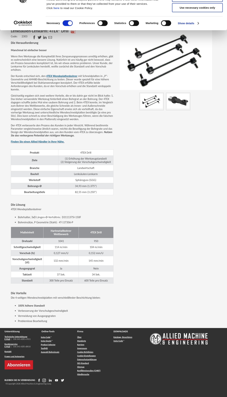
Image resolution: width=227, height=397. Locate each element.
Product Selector (48, 344)
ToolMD (44, 348)
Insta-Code (45, 337)
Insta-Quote (46, 341)
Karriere (80, 344)
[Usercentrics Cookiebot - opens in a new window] (22, 45)
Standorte (81, 341)
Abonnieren (18, 365)
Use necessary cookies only (197, 29)
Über (79, 337)
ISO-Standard (83, 363)
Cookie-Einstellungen (86, 356)
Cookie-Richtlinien (85, 352)
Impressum (82, 348)
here (57, 29)
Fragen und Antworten (14, 356)
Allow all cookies (197, 8)
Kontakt (8, 351)
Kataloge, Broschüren (123, 337)
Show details (186, 45)
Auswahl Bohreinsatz (50, 352)
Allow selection (197, 19)
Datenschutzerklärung (86, 359)
